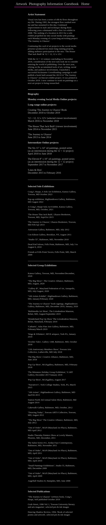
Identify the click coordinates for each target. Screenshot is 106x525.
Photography (37, 4)
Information (55, 4)
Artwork (21, 4)
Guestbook (71, 4)
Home (85, 4)
